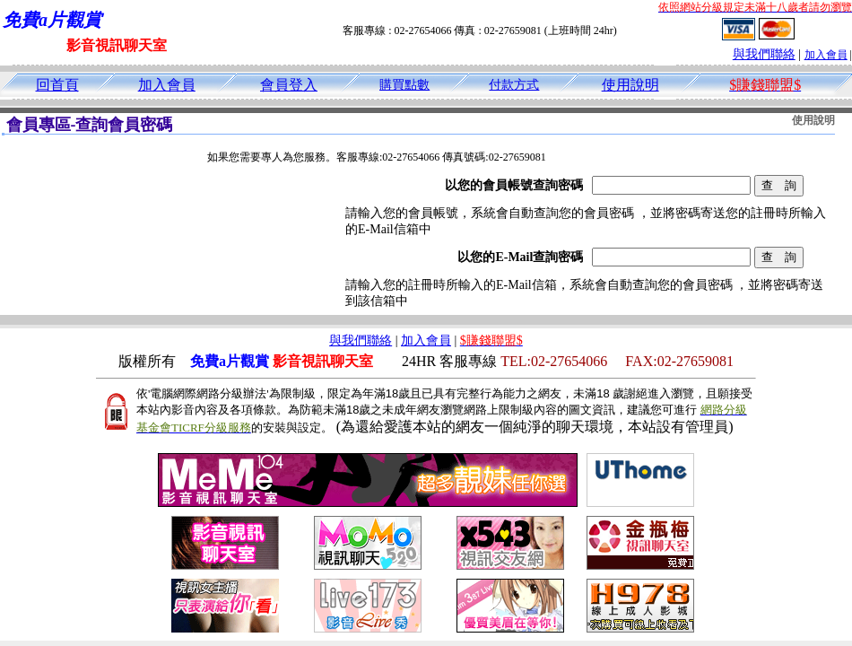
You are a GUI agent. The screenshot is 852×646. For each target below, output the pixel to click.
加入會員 (826, 54)
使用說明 (630, 84)
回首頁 (57, 84)
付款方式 (514, 85)
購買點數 (404, 85)
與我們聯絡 (764, 54)
